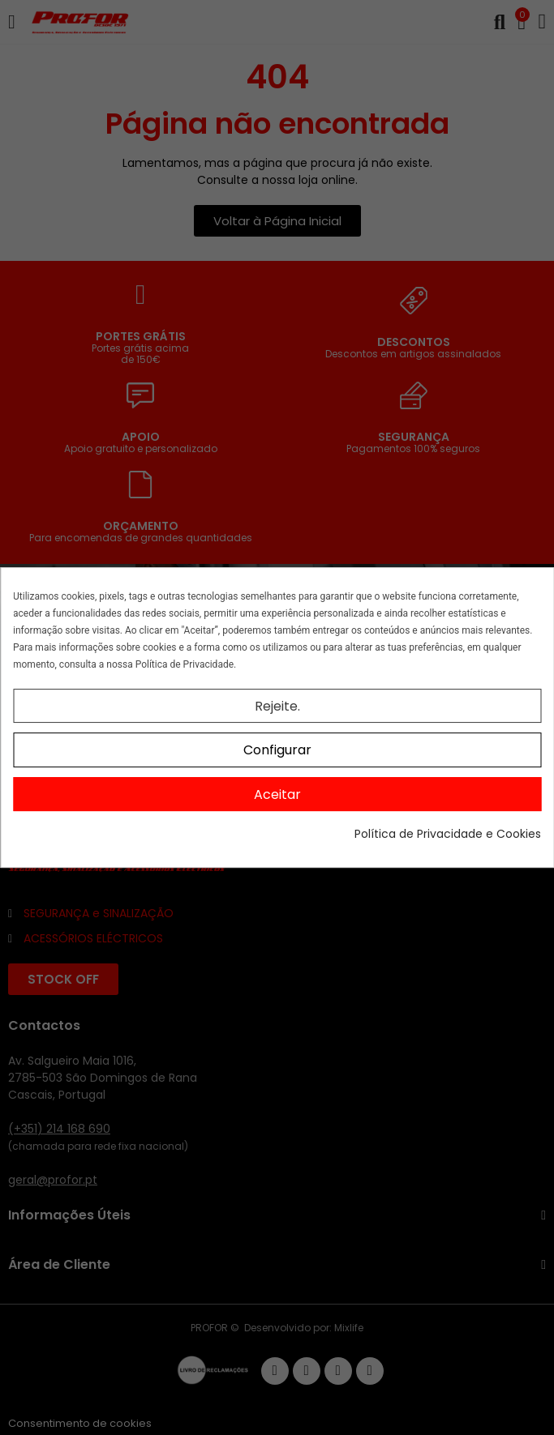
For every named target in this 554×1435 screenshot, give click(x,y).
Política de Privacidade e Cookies (447, 834)
